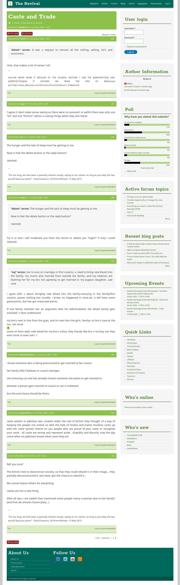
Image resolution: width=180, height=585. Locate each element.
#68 (112, 456)
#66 (112, 354)
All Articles (131, 339)
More (167, 218)
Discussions (27, 23)
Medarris (23, 27)
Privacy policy (16, 562)
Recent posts (156, 4)
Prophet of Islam (134, 369)
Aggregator (143, 4)
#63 (112, 137)
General (39, 23)
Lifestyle (130, 359)
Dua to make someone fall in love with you (144, 253)
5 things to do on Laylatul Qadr (140, 196)
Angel (22, 104)
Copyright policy (18, 566)
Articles (105, 4)
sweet (23, 261)
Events (131, 4)
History (130, 356)
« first (97, 538)
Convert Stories (133, 346)
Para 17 (130, 212)
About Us (15, 559)
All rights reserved (27, 578)
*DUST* (23, 39)
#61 (112, 39)
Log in (167, 4)
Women (130, 379)
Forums (114, 4)
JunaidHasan (132, 448)
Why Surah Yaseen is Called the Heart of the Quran (148, 262)
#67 (112, 413)
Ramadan (131, 366)
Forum (17, 23)
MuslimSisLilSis (27, 354)
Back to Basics (133, 349)
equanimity (25, 413)
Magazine (94, 4)
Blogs (123, 4)
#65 (112, 261)
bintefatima (132, 438)
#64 (112, 197)
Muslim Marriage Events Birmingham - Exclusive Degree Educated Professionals (147, 292)
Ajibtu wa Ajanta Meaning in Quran (141, 250)
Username (129, 28)
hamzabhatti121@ (134, 435)
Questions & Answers (136, 372)
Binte (129, 445)
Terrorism (131, 376)
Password (129, 37)
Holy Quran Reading (135, 215)
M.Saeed (130, 441)
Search (13, 570)
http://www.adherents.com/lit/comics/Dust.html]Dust (40, 85)
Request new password (136, 46)
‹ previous (105, 538)
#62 (112, 104)
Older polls (131, 171)
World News (132, 343)
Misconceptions (133, 363)
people (130, 353)
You (21, 137)
